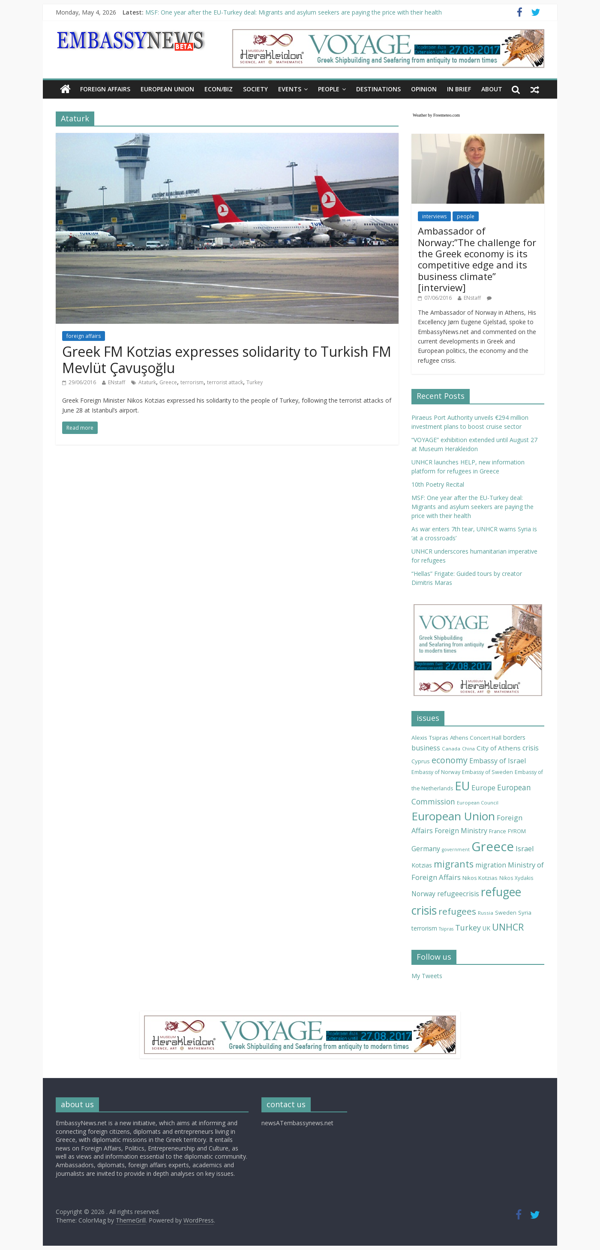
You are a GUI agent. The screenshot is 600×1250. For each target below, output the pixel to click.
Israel (525, 848)
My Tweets (426, 976)
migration (490, 865)
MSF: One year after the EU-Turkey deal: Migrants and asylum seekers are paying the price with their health (293, 12)
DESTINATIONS (378, 89)
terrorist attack (225, 382)
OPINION (424, 89)
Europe (483, 787)
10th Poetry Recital (437, 484)
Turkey (254, 382)
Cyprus (420, 761)
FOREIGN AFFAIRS (105, 89)
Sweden (505, 912)
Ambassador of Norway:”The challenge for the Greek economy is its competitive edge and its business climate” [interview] (477, 259)
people (465, 216)
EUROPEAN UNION (167, 89)
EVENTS (289, 89)
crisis (530, 748)
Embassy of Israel (497, 760)
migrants (454, 864)
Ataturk (147, 382)
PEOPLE (328, 89)
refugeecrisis (458, 893)
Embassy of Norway (435, 772)
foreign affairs (83, 336)
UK (486, 928)
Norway (423, 893)
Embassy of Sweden (487, 772)
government (456, 849)
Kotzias (421, 865)
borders (514, 737)
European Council (477, 802)
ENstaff (116, 382)
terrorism (192, 382)
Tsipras (446, 929)
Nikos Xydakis (516, 877)
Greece (168, 382)
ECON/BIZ (218, 89)
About (491, 89)
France (497, 831)
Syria (524, 912)
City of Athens (499, 748)
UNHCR (508, 927)
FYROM (517, 831)
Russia (485, 913)
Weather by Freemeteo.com (436, 115)
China (468, 749)
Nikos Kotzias (480, 878)
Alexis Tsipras (429, 737)
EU (462, 786)
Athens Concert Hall (475, 737)
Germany (425, 848)
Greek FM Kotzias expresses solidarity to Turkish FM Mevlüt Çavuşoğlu (226, 359)
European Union (453, 816)
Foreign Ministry (461, 830)
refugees (457, 911)
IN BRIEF (459, 89)
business (425, 748)
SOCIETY (255, 89)
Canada (451, 748)
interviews (434, 216)
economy (450, 760)
